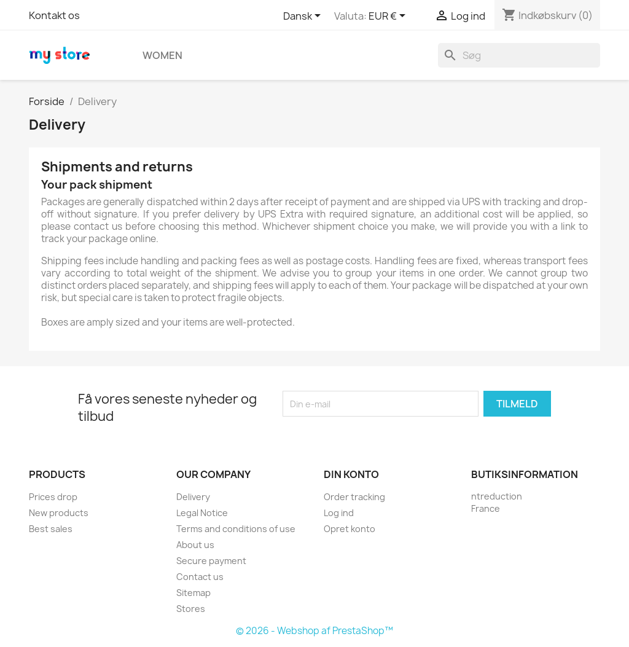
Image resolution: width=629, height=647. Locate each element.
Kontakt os (54, 15)
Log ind (339, 513)
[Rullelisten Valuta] (389, 16)
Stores (190, 608)
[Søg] (519, 55)
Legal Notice (202, 513)
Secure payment (211, 561)
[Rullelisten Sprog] (304, 16)
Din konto (351, 474)
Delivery (193, 497)
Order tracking (354, 497)
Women (162, 55)
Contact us (200, 576)
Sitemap (193, 592)
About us (195, 545)
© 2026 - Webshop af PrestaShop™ (314, 630)
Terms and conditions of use (235, 529)
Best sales (50, 529)
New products (58, 513)
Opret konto (349, 529)
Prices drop (53, 497)
